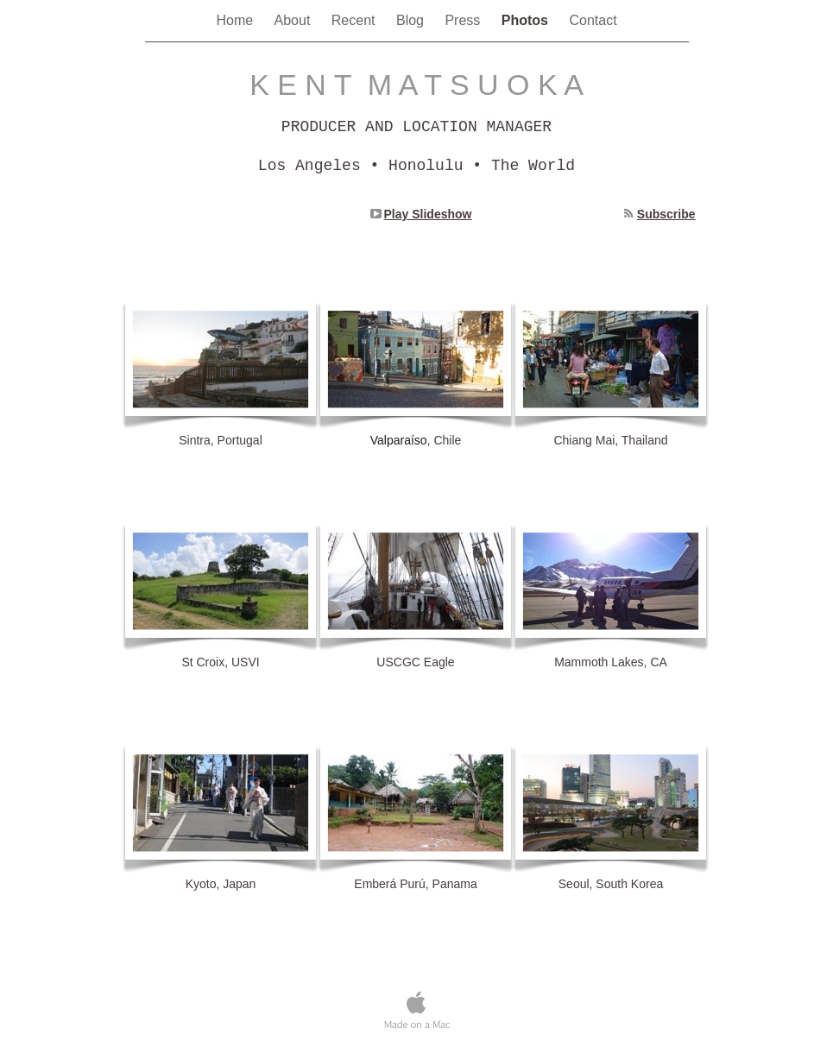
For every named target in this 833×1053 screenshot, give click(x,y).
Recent (355, 20)
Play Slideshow (428, 214)
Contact (592, 20)
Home (236, 20)
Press (464, 20)
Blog (411, 20)
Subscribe (666, 214)
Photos (527, 20)
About (294, 20)
